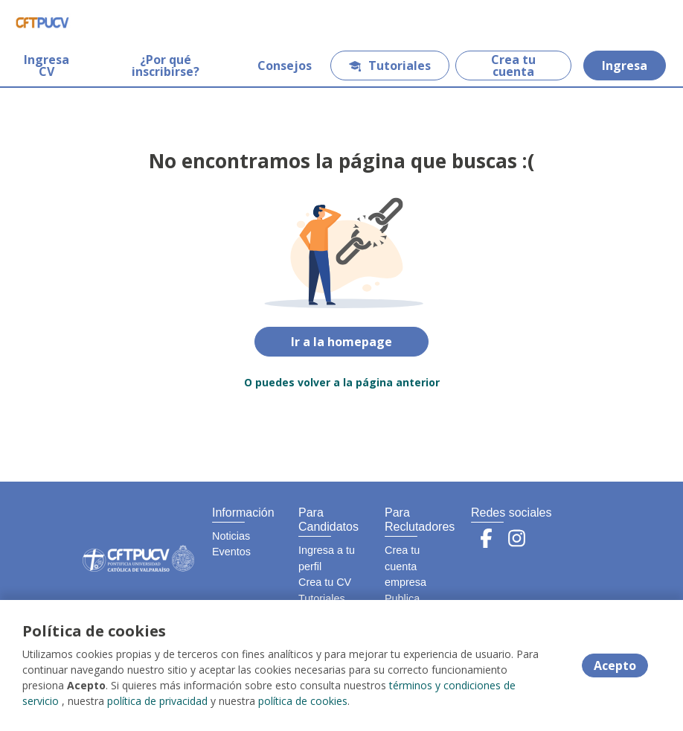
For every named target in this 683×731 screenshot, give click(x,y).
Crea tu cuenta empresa (405, 566)
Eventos (231, 552)
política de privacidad (157, 701)
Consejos (284, 65)
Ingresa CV (46, 65)
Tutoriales (390, 65)
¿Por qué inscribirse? (165, 65)
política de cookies (302, 701)
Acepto (615, 665)
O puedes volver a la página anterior (342, 382)
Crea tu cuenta (513, 65)
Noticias (231, 536)
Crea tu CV (324, 582)
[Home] (42, 22)
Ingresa (624, 65)
